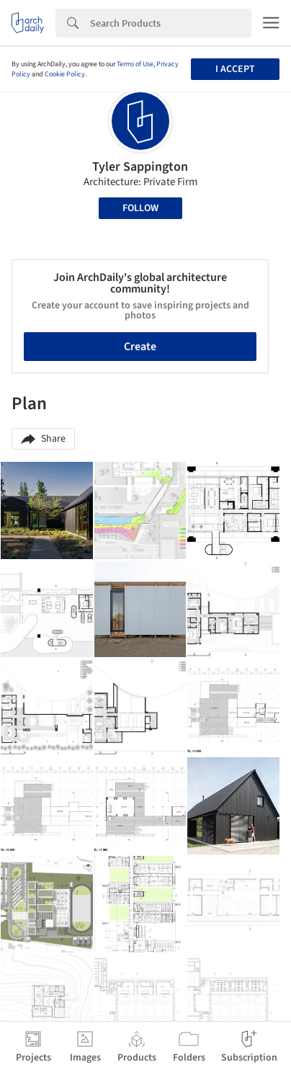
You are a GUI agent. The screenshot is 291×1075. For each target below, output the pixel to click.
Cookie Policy (65, 74)
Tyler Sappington (140, 167)
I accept (235, 69)
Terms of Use (135, 64)
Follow (140, 208)
